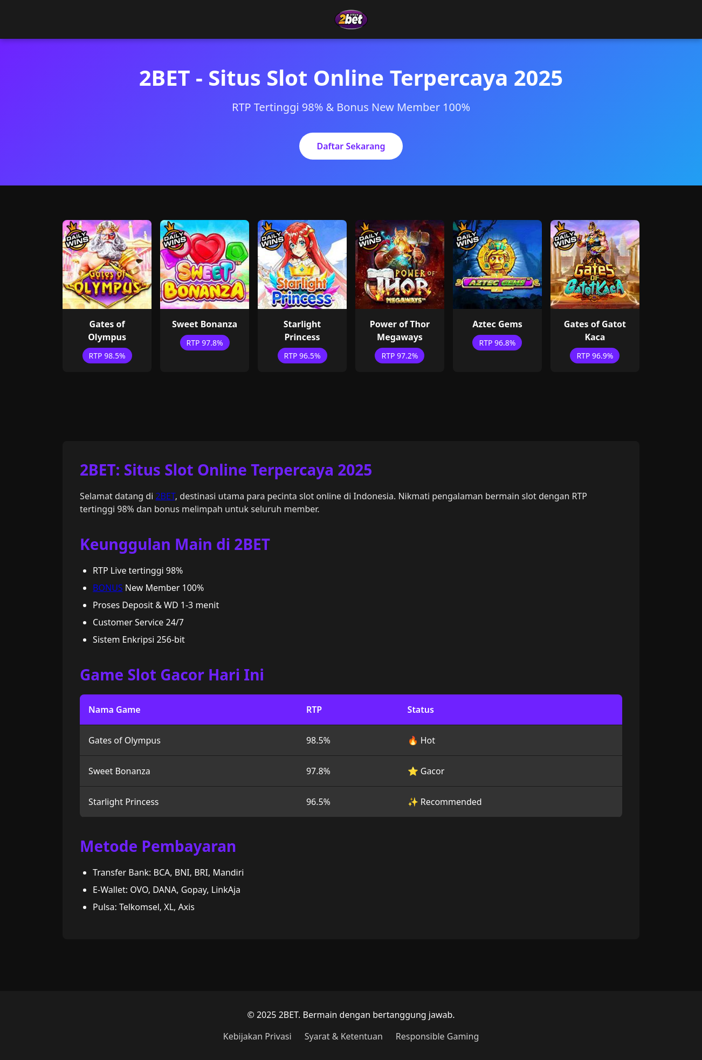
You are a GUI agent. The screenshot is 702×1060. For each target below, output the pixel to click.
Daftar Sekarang (350, 146)
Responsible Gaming (437, 1036)
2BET (165, 496)
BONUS (108, 588)
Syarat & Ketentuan (344, 1036)
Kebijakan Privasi (257, 1036)
